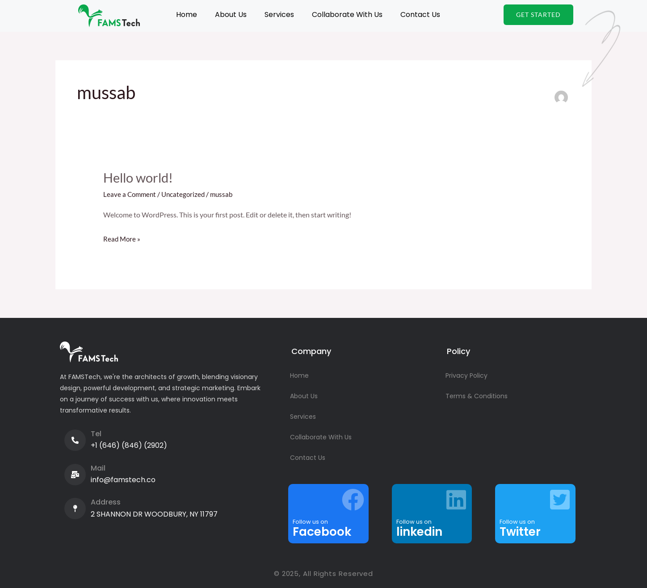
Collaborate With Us (347, 14)
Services (279, 14)
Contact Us (420, 14)
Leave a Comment (130, 194)
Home (186, 14)
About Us (231, 14)
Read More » (122, 237)
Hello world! (140, 177)
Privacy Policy (466, 375)
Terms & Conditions (476, 396)
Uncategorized (186, 194)
